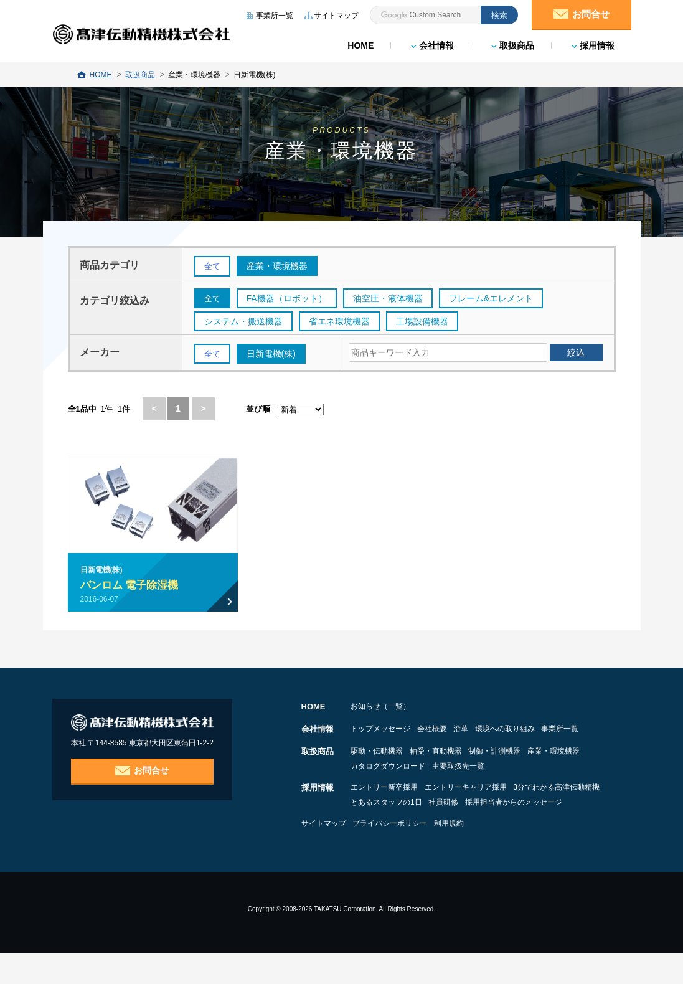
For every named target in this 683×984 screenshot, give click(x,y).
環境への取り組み (552, 730)
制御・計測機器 (526, 766)
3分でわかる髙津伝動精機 (394, 817)
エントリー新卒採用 (384, 802)
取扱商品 (512, 44)
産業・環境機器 (377, 781)
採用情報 (592, 44)
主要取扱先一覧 (548, 781)
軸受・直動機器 (451, 766)
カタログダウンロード (462, 781)
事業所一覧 (369, 745)
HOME (360, 44)
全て (213, 267)
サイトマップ (323, 853)
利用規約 (481, 853)
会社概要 (448, 730)
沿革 (492, 730)
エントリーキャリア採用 (481, 802)
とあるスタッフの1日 (495, 817)
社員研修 (568, 817)
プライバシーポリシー (406, 853)
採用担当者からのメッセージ (399, 832)
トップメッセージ (380, 730)
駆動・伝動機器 (377, 766)
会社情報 (431, 44)
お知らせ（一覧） (380, 708)
